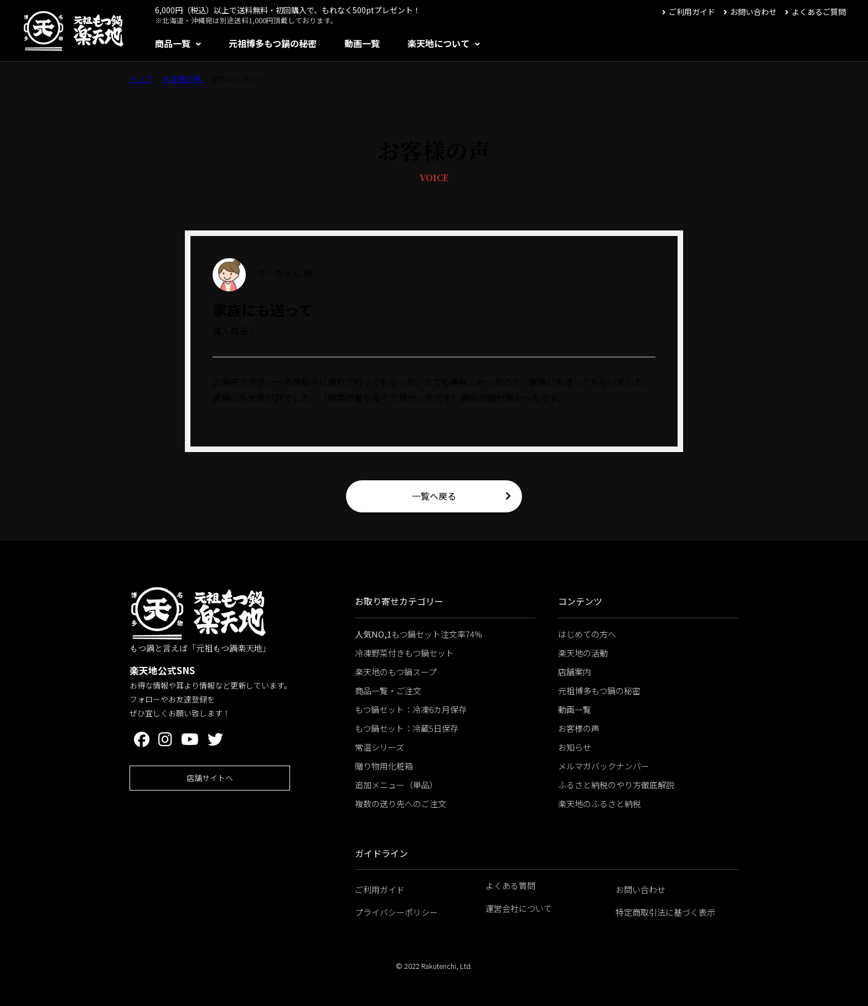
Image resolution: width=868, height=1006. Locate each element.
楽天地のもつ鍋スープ (396, 671)
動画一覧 (362, 43)
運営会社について (518, 908)
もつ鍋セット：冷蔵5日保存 (406, 728)
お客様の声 (182, 78)
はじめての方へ (587, 634)
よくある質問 (510, 885)
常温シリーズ (379, 747)
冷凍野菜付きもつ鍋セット (404, 653)
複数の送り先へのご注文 (400, 803)
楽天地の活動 (583, 653)
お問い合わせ (753, 11)
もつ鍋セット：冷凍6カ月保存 (411, 709)
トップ (141, 78)
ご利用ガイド (692, 11)
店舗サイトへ (210, 777)
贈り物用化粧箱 (384, 766)
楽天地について (438, 43)
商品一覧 (172, 43)
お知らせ (574, 747)
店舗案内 (574, 671)
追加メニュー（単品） (396, 785)
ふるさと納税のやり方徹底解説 (616, 785)
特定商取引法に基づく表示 (665, 912)
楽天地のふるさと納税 (599, 803)
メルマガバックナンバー (603, 766)
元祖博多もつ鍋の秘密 (273, 43)
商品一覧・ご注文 (388, 690)
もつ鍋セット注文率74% (418, 634)
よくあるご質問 (819, 11)
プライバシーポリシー (396, 912)
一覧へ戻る (434, 495)
